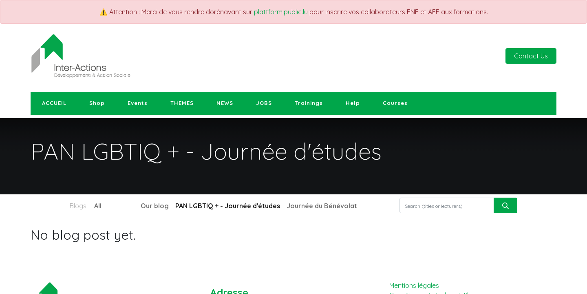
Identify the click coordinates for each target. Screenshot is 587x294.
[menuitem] (54, 103)
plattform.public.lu (281, 12)
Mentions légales (414, 285)
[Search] (505, 205)
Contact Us (531, 56)
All (98, 206)
